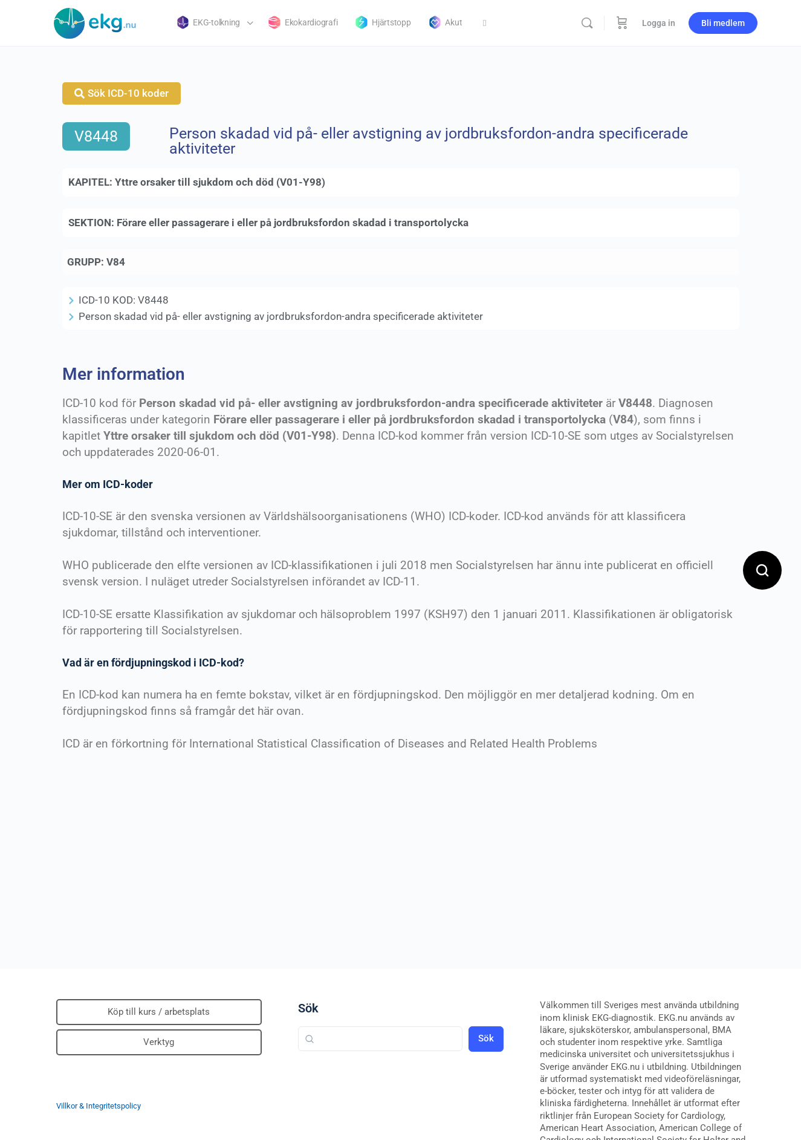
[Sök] (587, 23)
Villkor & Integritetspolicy (98, 1105)
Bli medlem (723, 23)
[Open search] (762, 570)
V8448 (96, 136)
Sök (308, 1008)
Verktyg (158, 1042)
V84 (115, 262)
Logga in (658, 23)
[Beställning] (622, 23)
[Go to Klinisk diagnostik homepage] (95, 21)
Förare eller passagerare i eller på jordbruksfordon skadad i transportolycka (293, 223)
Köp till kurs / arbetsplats (159, 1011)
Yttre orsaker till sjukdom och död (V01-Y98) (220, 182)
